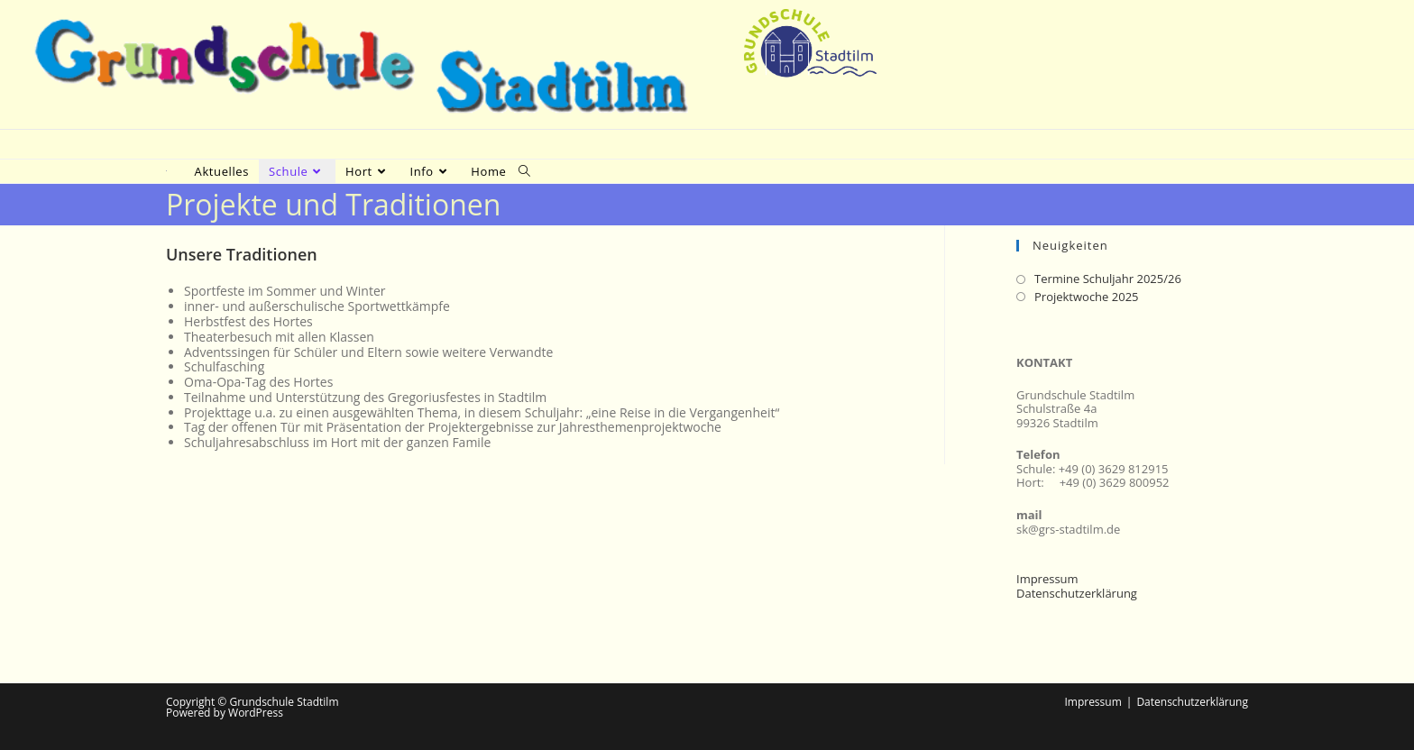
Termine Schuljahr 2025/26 (1107, 279)
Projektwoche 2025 (1086, 297)
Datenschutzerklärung (1076, 593)
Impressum (1047, 579)
